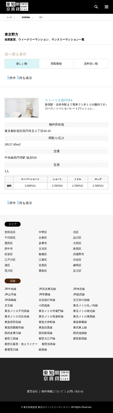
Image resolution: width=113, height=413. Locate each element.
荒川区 (9, 270)
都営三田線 (11, 338)
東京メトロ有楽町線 (51, 316)
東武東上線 (80, 327)
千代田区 (10, 237)
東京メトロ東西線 (84, 316)
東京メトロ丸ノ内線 (85, 305)
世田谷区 (10, 232)
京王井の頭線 (81, 300)
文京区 (43, 248)
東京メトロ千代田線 (17, 311)
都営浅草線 (48, 344)
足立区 (77, 270)
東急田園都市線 (14, 327)
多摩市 (43, 243)
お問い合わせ (75, 391)
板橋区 (43, 254)
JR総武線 (79, 294)
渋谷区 (77, 259)
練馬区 (77, 265)
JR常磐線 (44, 294)
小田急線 (44, 305)
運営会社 (32, 391)
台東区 (43, 237)
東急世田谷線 (13, 322)
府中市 (9, 248)
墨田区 (9, 243)
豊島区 (43, 270)
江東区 (43, 259)
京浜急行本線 (47, 300)
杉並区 (9, 254)
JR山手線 (10, 294)
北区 (76, 232)
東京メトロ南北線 (84, 311)
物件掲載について (52, 391)
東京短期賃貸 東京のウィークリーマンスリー (46, 407)
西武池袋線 (80, 333)
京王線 (9, 305)
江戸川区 (10, 259)
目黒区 (43, 265)
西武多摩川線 (13, 333)
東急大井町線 (47, 322)
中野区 (43, 232)
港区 (7, 265)
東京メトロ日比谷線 (17, 316)
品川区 (77, 237)
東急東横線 (80, 322)
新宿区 (77, 248)
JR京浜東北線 (47, 289)
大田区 (77, 243)
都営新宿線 (80, 338)
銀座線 (43, 349)
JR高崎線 (10, 300)
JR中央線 (10, 289)
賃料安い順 (91, 63)
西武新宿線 (45, 333)
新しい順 (21, 63)
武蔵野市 (78, 254)
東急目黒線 (45, 327)
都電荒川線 (11, 349)
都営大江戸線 (47, 338)
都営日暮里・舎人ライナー (21, 344)
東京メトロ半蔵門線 (51, 311)
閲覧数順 (56, 63)
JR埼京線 (79, 289)
